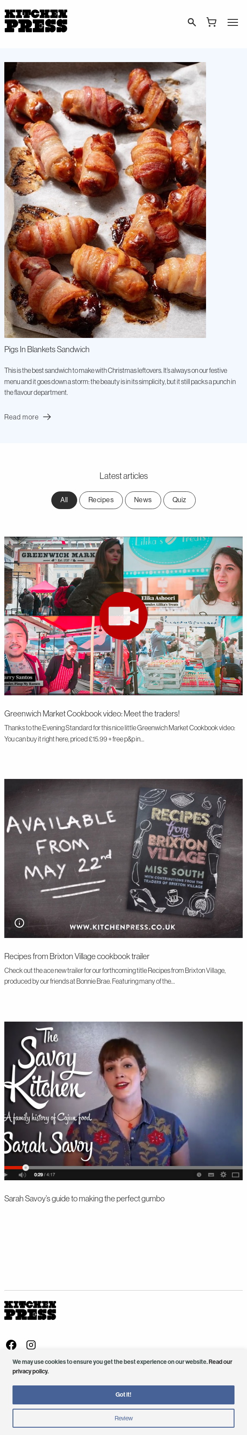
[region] (123, 1392)
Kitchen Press (35, 20)
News (143, 500)
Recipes (101, 500)
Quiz (179, 500)
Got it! (123, 1394)
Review (124, 1418)
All (64, 500)
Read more (28, 417)
